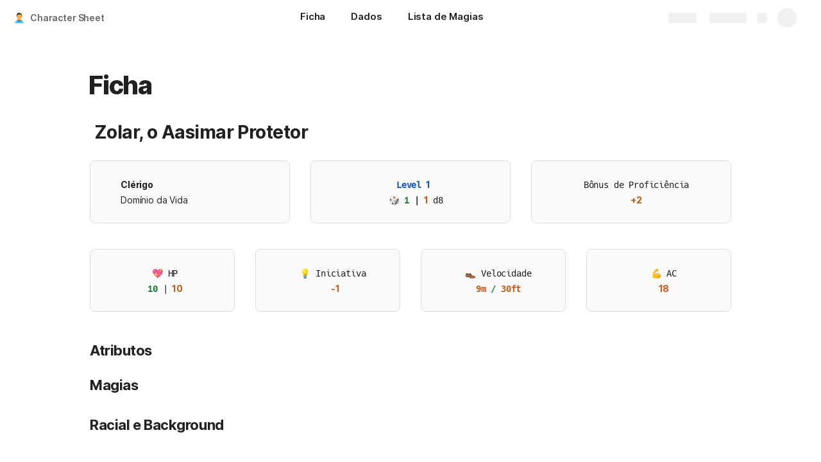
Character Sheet (67, 17)
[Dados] (366, 18)
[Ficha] (312, 18)
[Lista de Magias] (445, 18)
